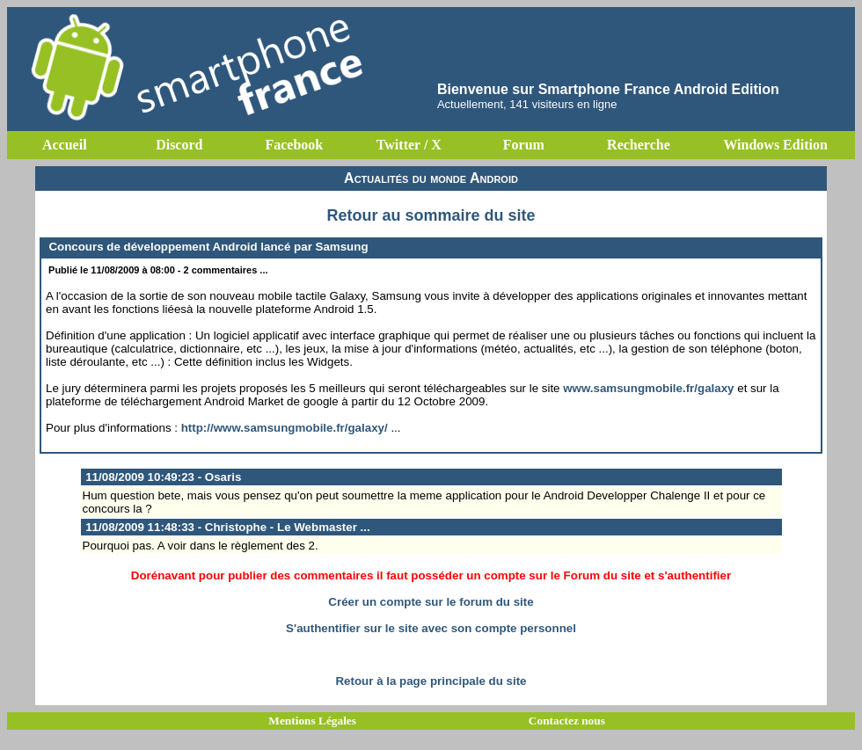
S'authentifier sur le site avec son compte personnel (431, 628)
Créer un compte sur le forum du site (430, 601)
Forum (523, 144)
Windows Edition (775, 144)
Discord (179, 144)
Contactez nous (567, 720)
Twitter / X (409, 144)
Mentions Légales (312, 720)
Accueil (64, 144)
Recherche (638, 144)
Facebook (294, 144)
